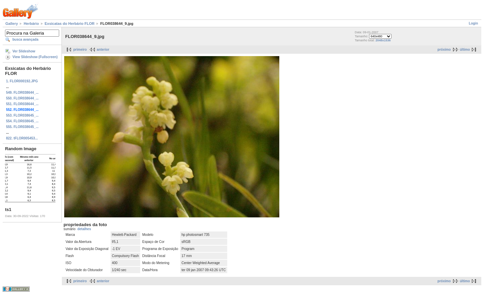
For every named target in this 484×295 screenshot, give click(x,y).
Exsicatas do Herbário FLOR (70, 24)
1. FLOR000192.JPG (22, 81)
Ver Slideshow (23, 51)
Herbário (31, 24)
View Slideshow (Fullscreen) (34, 57)
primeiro (80, 49)
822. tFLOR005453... (22, 138)
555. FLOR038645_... (22, 127)
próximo (444, 49)
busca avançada (25, 39)
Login (473, 23)
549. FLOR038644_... (22, 92)
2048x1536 (383, 40)
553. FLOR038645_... (22, 115)
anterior (103, 49)
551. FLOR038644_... (22, 104)
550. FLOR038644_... (22, 98)
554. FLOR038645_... (22, 121)
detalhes (84, 229)
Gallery (11, 24)
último (465, 49)
